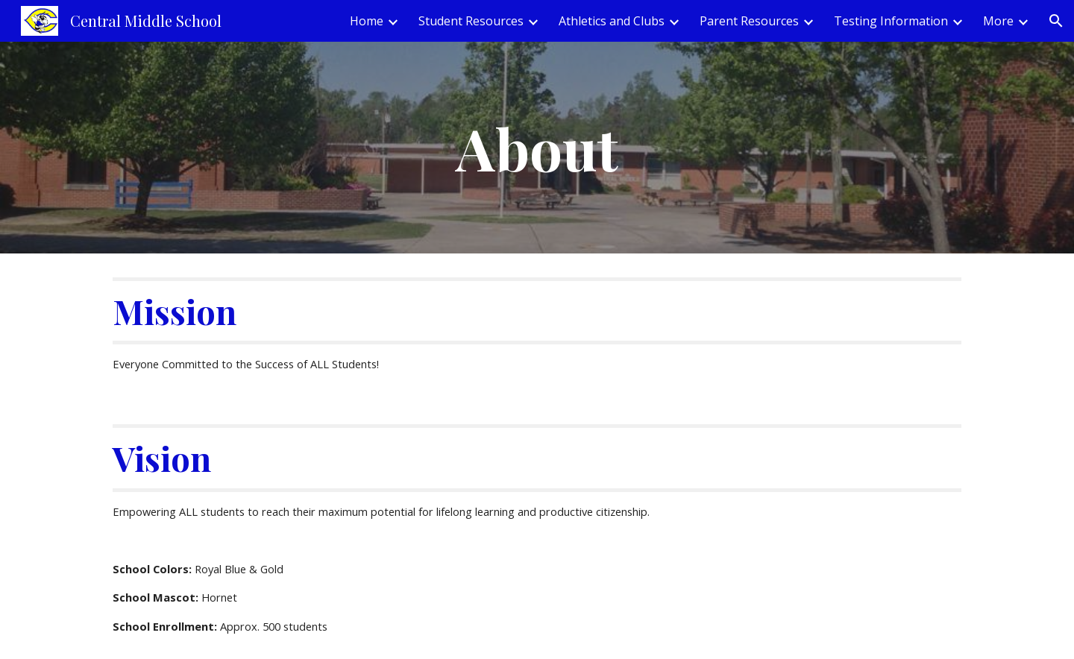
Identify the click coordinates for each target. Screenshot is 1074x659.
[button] (1056, 21)
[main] (537, 147)
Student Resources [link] (471, 21)
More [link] (998, 21)
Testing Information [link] (891, 21)
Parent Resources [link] (749, 21)
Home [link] (366, 21)
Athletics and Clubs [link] (612, 21)
